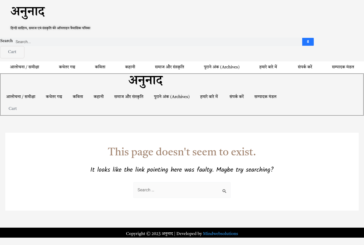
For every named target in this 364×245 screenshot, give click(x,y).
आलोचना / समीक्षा (24, 67)
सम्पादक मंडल (265, 97)
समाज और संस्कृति (169, 67)
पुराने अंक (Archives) (222, 67)
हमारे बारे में (268, 67)
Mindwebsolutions (220, 234)
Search (6, 41)
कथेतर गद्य (67, 67)
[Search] (308, 42)
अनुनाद (27, 13)
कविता (100, 67)
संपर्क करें (305, 67)
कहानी (130, 67)
